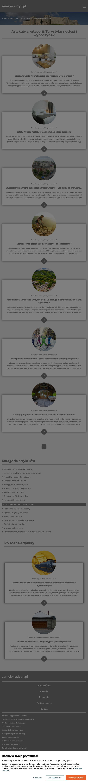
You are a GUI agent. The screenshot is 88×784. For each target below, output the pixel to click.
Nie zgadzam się (55, 778)
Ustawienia (37, 778)
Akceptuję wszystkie (76, 778)
